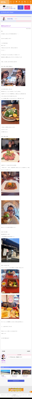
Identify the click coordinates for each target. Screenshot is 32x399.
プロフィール (3, 362)
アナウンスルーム (9, 7)
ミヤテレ (3, 2)
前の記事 (3, 351)
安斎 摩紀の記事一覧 (16, 380)
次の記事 (28, 351)
